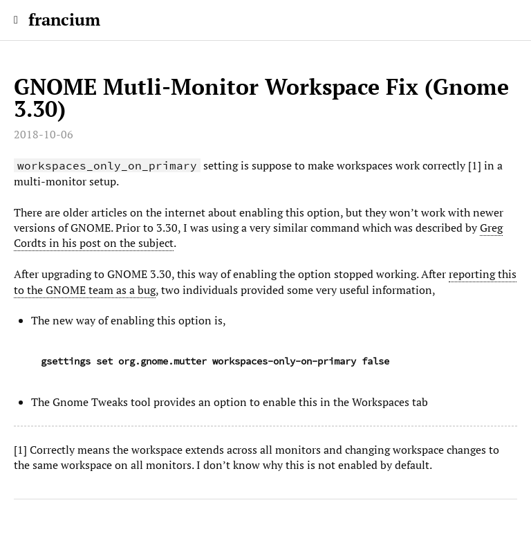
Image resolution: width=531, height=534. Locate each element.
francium (64, 19)
